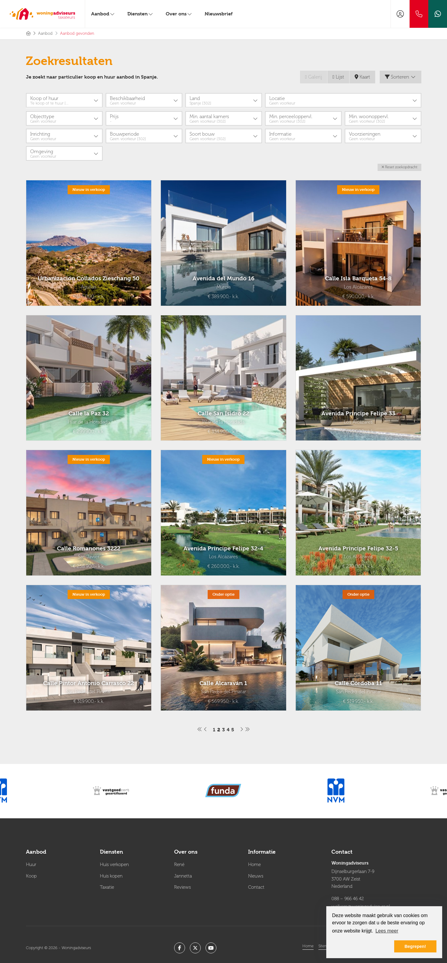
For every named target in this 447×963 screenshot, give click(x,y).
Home (308, 944)
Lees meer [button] (386, 930)
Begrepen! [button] (415, 946)
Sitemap (325, 944)
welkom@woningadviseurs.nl (360, 904)
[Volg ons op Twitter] (195, 945)
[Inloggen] (400, 14)
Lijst (338, 77)
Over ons (179, 14)
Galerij (313, 77)
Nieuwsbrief (219, 14)
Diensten (140, 14)
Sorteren (400, 77)
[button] (399, 166)
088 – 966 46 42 (347, 897)
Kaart (362, 77)
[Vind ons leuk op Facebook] (179, 945)
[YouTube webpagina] (211, 945)
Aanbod (103, 14)
